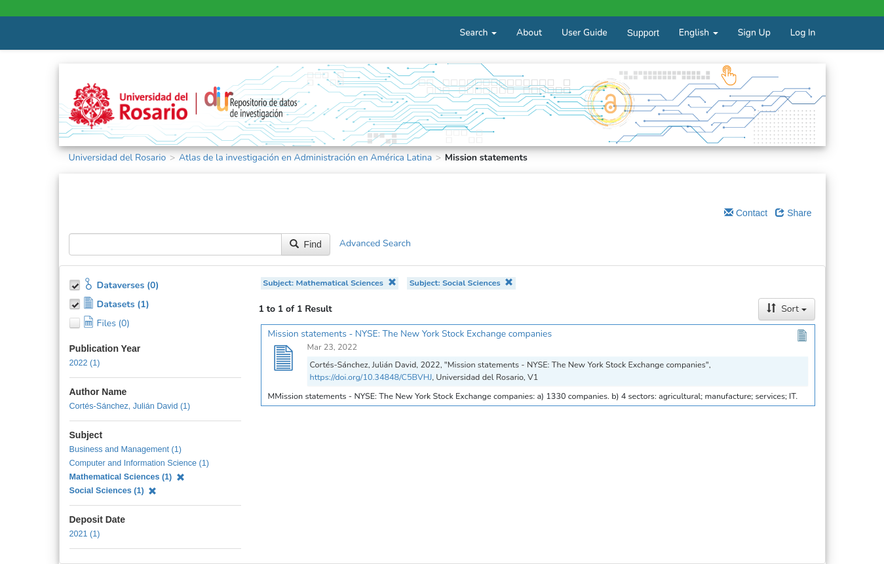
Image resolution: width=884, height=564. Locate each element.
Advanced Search (375, 243)
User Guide (584, 32)
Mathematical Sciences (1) (127, 476)
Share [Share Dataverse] (793, 213)
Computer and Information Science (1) (139, 463)
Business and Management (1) (125, 449)
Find (306, 244)
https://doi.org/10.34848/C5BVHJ (371, 377)
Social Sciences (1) (113, 490)
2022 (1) (84, 362)
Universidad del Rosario (117, 157)
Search (478, 32)
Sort (786, 309)
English (698, 32)
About (529, 32)
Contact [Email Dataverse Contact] (745, 213)
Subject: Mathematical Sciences (329, 282)
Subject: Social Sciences (462, 282)
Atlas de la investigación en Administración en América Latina (305, 157)
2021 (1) (84, 533)
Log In (803, 32)
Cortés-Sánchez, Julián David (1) (130, 406)
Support (643, 33)
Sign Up (754, 32)
